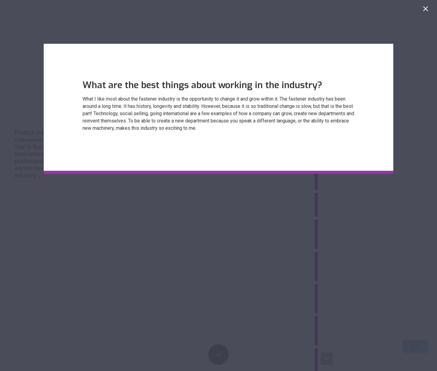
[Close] (427, 10)
